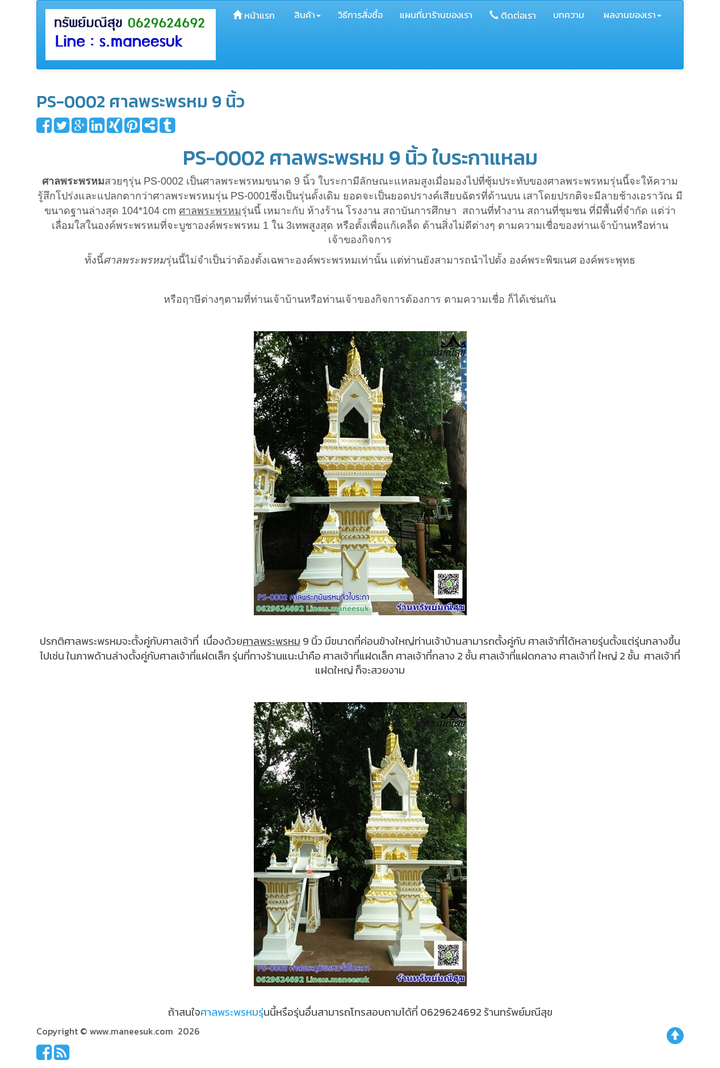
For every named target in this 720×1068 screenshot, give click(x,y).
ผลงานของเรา (631, 15)
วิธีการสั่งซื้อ (360, 15)
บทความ (568, 15)
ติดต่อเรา (512, 15)
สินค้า (306, 15)
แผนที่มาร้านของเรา (436, 15)
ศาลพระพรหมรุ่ (231, 1012)
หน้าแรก (254, 15)
